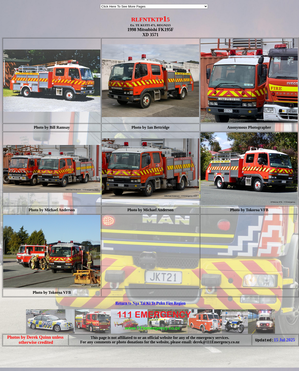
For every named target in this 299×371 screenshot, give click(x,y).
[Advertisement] (16, 361)
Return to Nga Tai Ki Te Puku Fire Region (150, 303)
